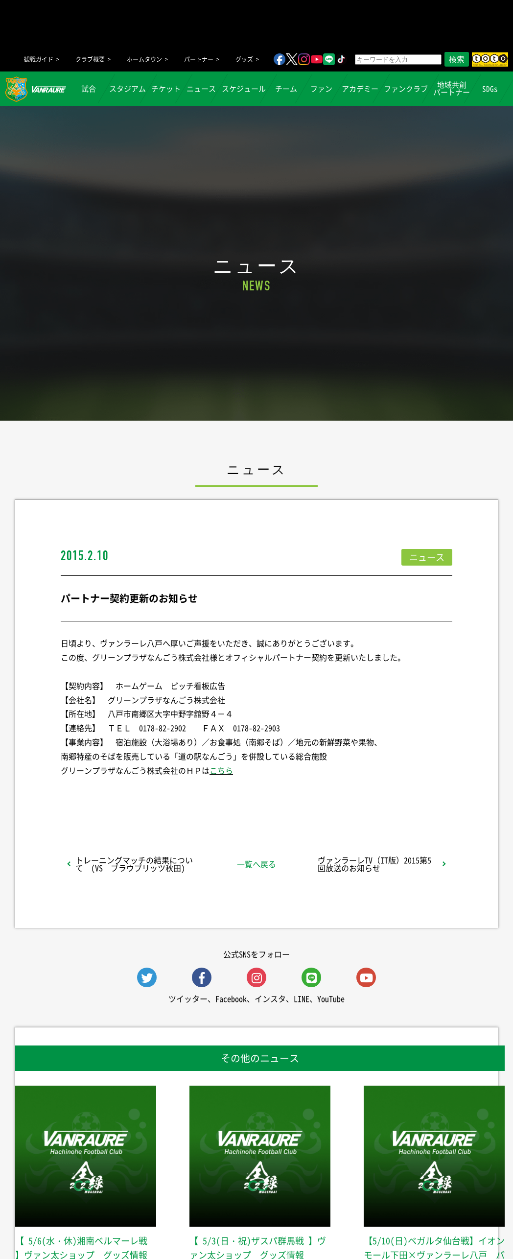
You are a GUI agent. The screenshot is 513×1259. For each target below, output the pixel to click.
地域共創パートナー (451, 88)
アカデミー (360, 88)
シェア (138, 796)
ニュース (201, 88)
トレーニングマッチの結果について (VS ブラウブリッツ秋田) (134, 864)
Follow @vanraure (355, 796)
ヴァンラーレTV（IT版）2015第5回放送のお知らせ (374, 864)
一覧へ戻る (256, 864)
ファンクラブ (406, 88)
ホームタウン (144, 59)
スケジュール (244, 88)
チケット (166, 88)
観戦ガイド (38, 59)
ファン (321, 88)
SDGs (490, 88)
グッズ (244, 59)
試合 (89, 88)
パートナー (198, 59)
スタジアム (127, 88)
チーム (286, 88)
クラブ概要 (90, 59)
